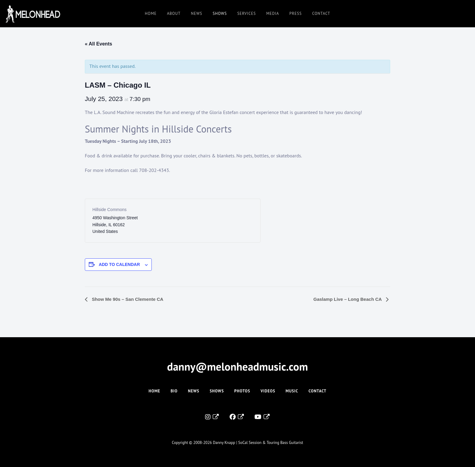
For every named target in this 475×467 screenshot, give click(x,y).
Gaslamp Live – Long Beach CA (348, 299)
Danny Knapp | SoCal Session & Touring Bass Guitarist (258, 442)
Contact (321, 13)
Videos (268, 391)
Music (292, 391)
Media (272, 13)
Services (246, 13)
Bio (174, 391)
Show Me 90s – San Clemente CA (127, 299)
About (174, 13)
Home (151, 13)
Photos (242, 391)
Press (295, 13)
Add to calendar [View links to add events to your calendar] (119, 264)
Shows (220, 13)
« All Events (98, 43)
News (196, 13)
